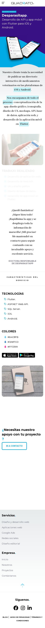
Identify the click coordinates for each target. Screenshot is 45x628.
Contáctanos (9, 575)
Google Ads (8, 532)
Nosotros (7, 564)
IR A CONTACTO (14, 446)
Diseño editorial (11, 543)
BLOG (5, 617)
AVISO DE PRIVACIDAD (20, 617)
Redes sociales (10, 538)
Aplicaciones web (12, 527)
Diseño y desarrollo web (15, 522)
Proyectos (7, 570)
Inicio (5, 559)
